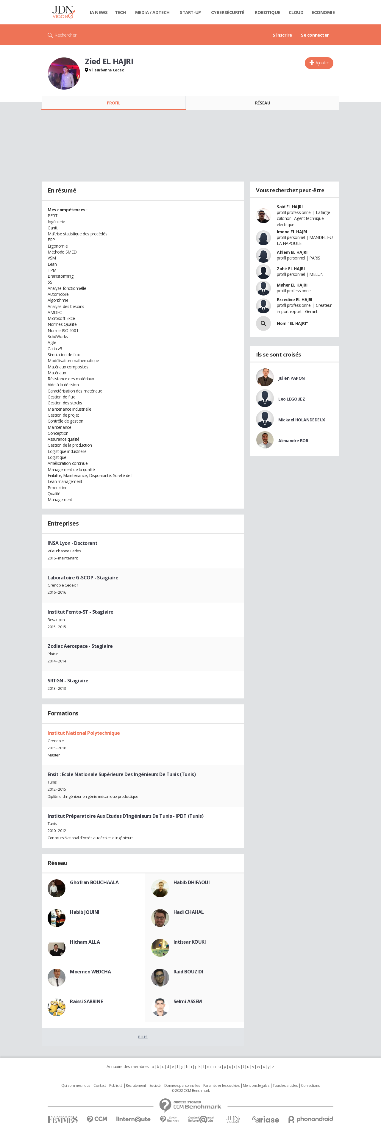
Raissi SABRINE (86, 1001)
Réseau (262, 103)
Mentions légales (256, 1086)
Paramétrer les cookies (221, 1086)
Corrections (310, 1086)
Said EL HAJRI (290, 207)
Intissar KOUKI (190, 942)
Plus (142, 1036)
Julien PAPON (291, 378)
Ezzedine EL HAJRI (294, 299)
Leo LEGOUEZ (291, 399)
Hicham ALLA (85, 942)
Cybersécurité (227, 12)
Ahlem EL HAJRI (292, 252)
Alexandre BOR (293, 440)
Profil (113, 103)
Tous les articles (285, 1086)
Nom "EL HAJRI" (292, 323)
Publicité (115, 1086)
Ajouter (322, 62)
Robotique (267, 12)
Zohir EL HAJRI (291, 268)
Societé (155, 1086)
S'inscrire (282, 35)
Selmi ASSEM (188, 1001)
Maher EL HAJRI (292, 285)
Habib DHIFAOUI (192, 882)
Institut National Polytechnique (84, 733)
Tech (120, 12)
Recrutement (136, 1086)
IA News (99, 12)
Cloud (296, 12)
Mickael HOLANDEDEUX (301, 420)
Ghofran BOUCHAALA (94, 882)
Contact (99, 1086)
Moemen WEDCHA (90, 971)
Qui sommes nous (75, 1086)
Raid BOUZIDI (188, 971)
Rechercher (65, 35)
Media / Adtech (152, 12)
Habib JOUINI (84, 912)
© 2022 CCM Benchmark (190, 1091)
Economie (323, 12)
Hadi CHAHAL (189, 912)
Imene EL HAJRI (292, 231)
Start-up (190, 12)
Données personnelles (182, 1086)
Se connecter (315, 35)
